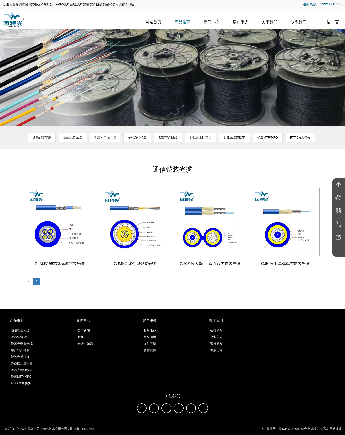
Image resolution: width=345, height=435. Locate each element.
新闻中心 (211, 22)
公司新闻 (83, 334)
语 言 (333, 22)
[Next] (44, 281)
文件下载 (150, 348)
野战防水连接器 (200, 137)
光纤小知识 (85, 348)
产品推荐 (182, 22)
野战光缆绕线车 (234, 137)
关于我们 (269, 22)
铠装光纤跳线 (168, 137)
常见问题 (150, 341)
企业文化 (216, 341)
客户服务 (240, 22)
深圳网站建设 (332, 428)
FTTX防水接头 (300, 137)
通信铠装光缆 (42, 137)
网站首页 (153, 22)
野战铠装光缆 (72, 137)
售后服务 (150, 334)
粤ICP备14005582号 (293, 428)
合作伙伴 (150, 354)
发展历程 (216, 354)
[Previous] (29, 281)
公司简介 (216, 334)
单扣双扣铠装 (137, 137)
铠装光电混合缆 (105, 137)
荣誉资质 (216, 348)
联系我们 (298, 22)
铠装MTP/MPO (267, 137)
